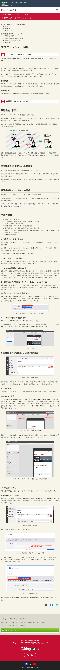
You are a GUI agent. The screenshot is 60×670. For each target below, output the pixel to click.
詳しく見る (30, 655)
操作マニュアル (11, 14)
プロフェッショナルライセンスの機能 (13, 24)
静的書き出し (8, 30)
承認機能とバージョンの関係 (13, 40)
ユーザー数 (8, 26)
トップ (2, 14)
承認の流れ (8, 42)
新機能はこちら (6, 5)
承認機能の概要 (9, 36)
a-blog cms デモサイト (11, 630)
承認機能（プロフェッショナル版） (12, 34)
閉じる (57, 2)
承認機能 (7, 28)
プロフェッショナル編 (22, 14)
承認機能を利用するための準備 (14, 38)
